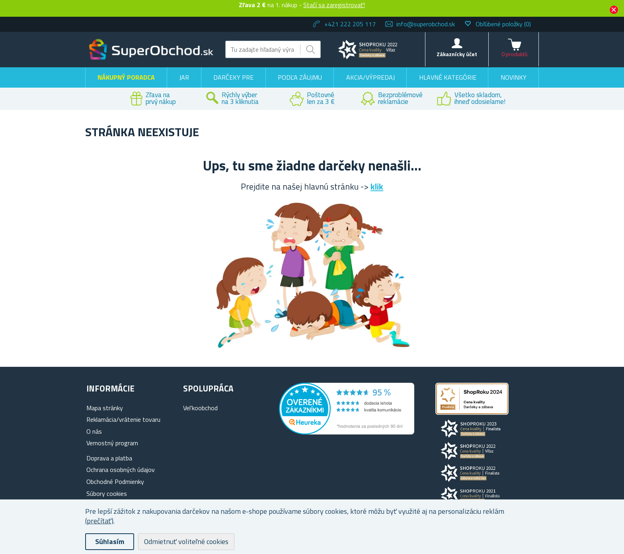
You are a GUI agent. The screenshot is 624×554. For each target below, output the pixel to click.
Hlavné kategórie (447, 77)
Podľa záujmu (300, 77)
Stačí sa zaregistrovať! (334, 5)
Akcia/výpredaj (370, 77)
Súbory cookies (106, 493)
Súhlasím (109, 541)
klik (376, 186)
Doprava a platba (109, 458)
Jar (184, 77)
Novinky (513, 77)
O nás (94, 431)
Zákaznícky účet (457, 54)
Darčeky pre (233, 77)
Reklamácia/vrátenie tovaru (123, 419)
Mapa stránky (104, 408)
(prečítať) (99, 520)
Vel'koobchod (200, 408)
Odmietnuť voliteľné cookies (186, 541)
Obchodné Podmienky (115, 481)
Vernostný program (112, 443)
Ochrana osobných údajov (120, 469)
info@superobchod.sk (425, 24)
